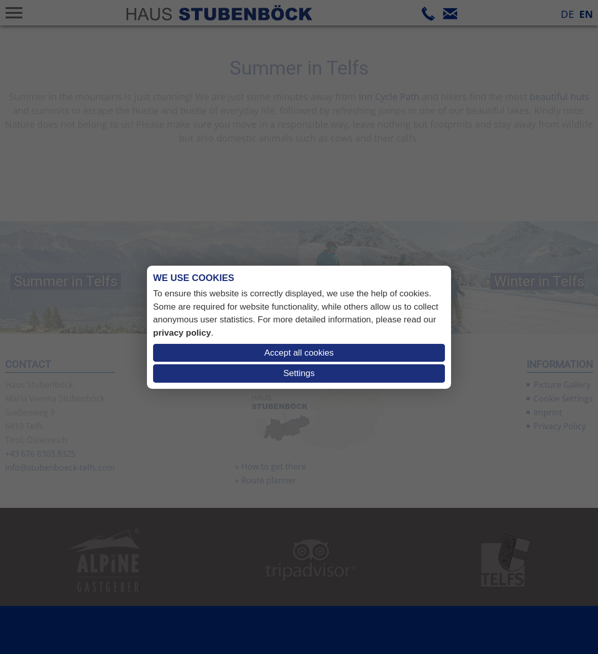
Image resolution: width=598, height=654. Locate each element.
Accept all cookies (299, 353)
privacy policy (182, 333)
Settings (298, 373)
